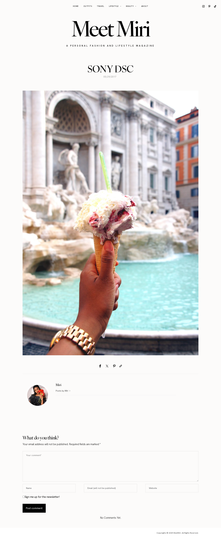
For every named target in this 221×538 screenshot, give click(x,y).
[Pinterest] (114, 366)
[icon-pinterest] (209, 6)
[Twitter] (107, 366)
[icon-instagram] (203, 6)
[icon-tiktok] (215, 6)
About (144, 6)
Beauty (130, 6)
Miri (58, 385)
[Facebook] (100, 366)
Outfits (87, 6)
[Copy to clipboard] (121, 366)
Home (76, 6)
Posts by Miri (63, 390)
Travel (100, 6)
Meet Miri (110, 28)
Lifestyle (114, 6)
